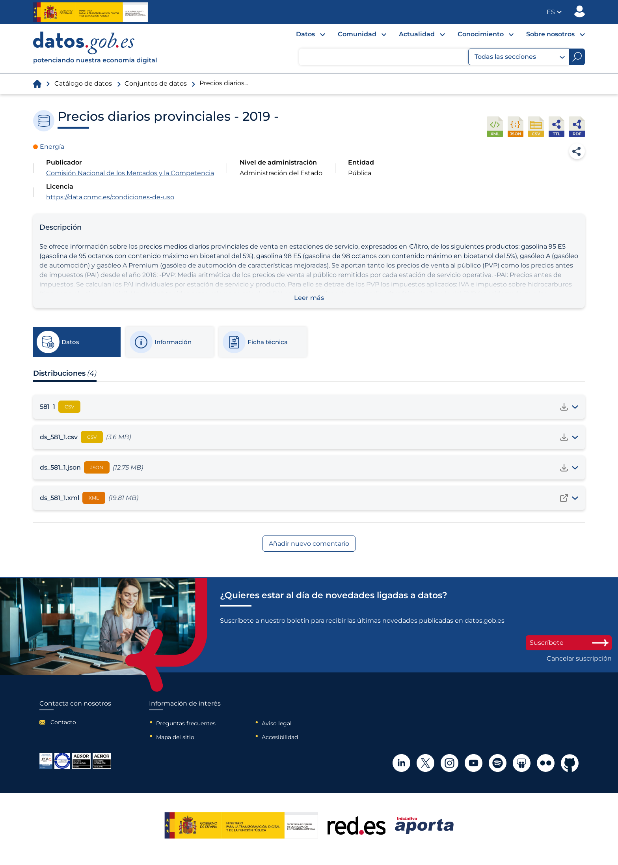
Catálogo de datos (83, 83)
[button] (554, 12)
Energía (52, 146)
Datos (305, 34)
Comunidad (357, 34)
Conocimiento (481, 34)
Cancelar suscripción (579, 658)
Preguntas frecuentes (186, 723)
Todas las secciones (520, 57)
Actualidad (417, 34)
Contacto (63, 722)
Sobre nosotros (550, 34)
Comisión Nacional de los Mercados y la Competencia (130, 173)
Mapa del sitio (175, 737)
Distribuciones (65, 373)
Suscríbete (569, 642)
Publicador (579, 11)
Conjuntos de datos (156, 83)
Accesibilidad (280, 737)
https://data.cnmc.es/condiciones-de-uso (110, 197)
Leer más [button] (309, 297)
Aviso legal (277, 723)
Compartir (577, 151)
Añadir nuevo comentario (309, 543)
